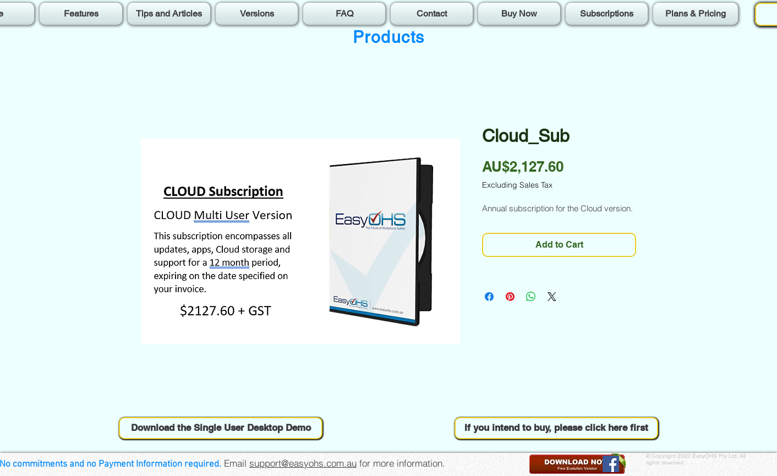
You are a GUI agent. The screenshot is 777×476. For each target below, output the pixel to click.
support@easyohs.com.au (303, 463)
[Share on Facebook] (489, 296)
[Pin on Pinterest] (510, 296)
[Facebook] (611, 464)
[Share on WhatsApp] (531, 296)
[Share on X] (552, 296)
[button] (220, 428)
